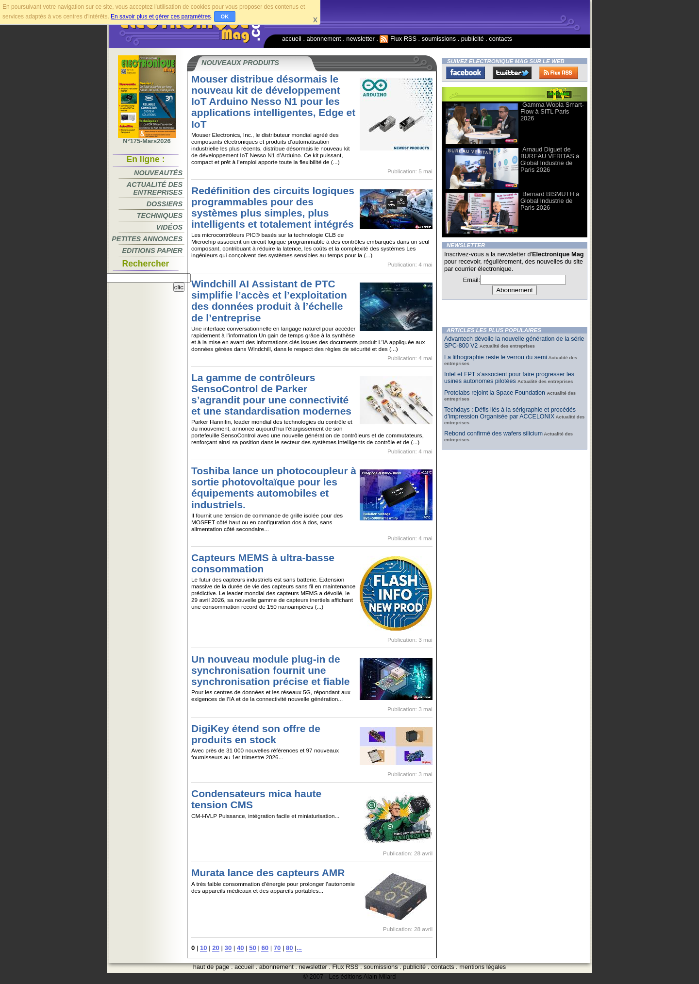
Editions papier (152, 250)
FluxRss (558, 73)
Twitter (512, 73)
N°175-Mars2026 (147, 138)
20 (215, 947)
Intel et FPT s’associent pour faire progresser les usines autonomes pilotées (509, 377)
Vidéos (169, 227)
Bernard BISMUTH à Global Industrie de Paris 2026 (549, 200)
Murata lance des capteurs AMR (268, 872)
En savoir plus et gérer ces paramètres (161, 16)
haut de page (211, 966)
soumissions (439, 38)
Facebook (465, 73)
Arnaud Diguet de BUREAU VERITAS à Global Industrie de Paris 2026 (549, 159)
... (299, 947)
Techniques (160, 215)
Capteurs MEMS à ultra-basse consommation (262, 563)
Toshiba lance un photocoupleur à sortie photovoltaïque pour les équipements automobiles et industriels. (273, 487)
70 (277, 947)
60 (264, 947)
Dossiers (165, 204)
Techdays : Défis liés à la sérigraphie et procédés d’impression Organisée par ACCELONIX (510, 413)
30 (228, 947)
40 (240, 947)
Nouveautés (158, 173)
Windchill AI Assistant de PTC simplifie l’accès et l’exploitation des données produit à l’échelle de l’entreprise (269, 300)
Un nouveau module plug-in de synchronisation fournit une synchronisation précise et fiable (270, 670)
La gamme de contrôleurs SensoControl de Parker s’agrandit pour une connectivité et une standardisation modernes (271, 394)
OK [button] (225, 16)
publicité (472, 38)
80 (289, 947)
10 (203, 947)
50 (252, 947)
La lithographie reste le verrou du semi (495, 357)
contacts (500, 38)
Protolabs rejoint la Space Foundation (495, 392)
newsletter (360, 38)
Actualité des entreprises (155, 188)
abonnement (324, 38)
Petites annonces (147, 239)
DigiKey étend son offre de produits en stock (255, 734)
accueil (291, 38)
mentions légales (482, 966)
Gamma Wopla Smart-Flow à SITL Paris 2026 (552, 111)
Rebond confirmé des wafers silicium (493, 433)
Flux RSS (398, 38)
